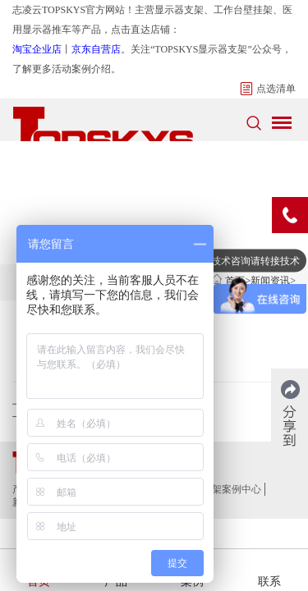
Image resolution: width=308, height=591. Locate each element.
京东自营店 (96, 49)
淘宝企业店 (37, 49)
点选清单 (268, 88)
